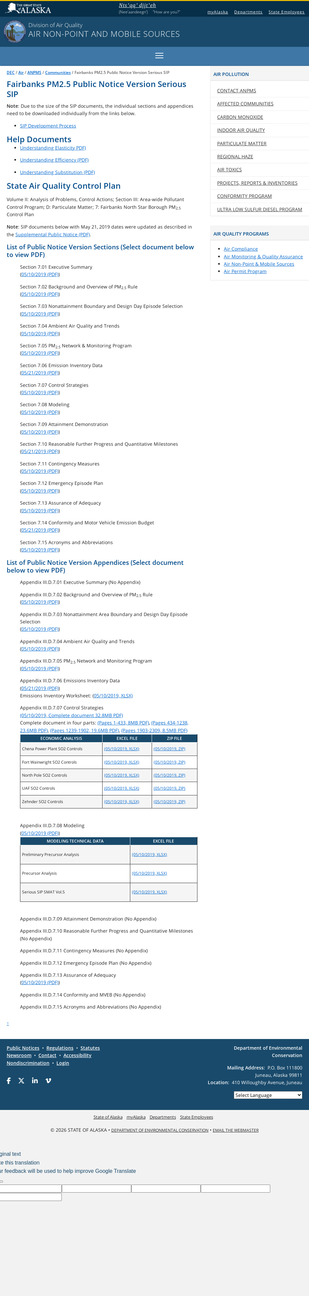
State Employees (287, 12)
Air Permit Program (245, 271)
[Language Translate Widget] (268, 1095)
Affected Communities (245, 103)
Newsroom (19, 1055)
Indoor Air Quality (241, 130)
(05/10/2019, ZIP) (169, 749)
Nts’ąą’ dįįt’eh (137, 5)
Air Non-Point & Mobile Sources (259, 264)
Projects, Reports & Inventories (257, 183)
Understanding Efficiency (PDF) (54, 160)
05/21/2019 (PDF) (39, 372)
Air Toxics (229, 169)
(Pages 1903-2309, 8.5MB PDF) (154, 730)
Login (62, 1063)
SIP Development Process (48, 125)
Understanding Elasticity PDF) (53, 148)
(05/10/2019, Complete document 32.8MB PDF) (71, 715)
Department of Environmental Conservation (159, 1130)
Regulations (59, 1048)
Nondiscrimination (28, 1063)
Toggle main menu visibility (159, 54)
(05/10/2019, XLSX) (121, 749)
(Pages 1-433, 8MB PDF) (123, 722)
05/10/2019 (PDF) (39, 274)
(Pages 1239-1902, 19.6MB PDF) (84, 730)
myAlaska (217, 12)
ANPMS (34, 72)
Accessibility (77, 1055)
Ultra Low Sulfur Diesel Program (259, 209)
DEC (11, 72)
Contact (236, 90)
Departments (248, 12)
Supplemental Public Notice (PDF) (52, 234)
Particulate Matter (242, 143)
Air (21, 72)
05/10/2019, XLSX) (113, 695)
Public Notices (23, 1048)
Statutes (90, 1048)
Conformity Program (244, 196)
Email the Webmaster (236, 1130)
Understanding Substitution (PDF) (57, 172)
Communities (58, 72)
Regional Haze (235, 156)
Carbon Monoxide (240, 117)
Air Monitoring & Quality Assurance (263, 256)
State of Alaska (29, 9)
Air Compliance (241, 249)
